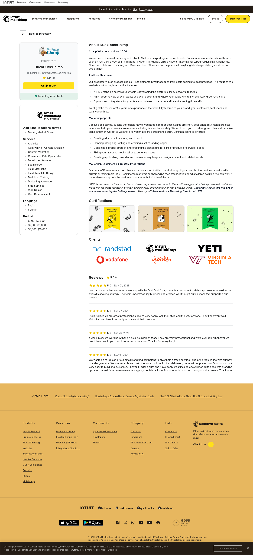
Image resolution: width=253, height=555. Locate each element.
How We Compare (32, 459)
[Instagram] (133, 523)
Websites (27, 448)
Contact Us (171, 431)
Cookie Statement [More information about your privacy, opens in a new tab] (109, 549)
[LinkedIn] (141, 523)
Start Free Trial (238, 19)
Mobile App (29, 481)
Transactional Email (33, 454)
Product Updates (32, 437)
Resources (94, 19)
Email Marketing (31, 442)
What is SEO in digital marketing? (72, 396)
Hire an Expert (172, 437)
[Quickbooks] (50, 2)
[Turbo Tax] (21, 2)
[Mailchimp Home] (15, 19)
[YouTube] (149, 523)
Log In (215, 19)
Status (26, 476)
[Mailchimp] (63, 2)
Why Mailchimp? (31, 431)
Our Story (136, 431)
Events (96, 442)
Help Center (171, 442)
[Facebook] (117, 523)
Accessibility (137, 454)
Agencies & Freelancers (105, 431)
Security (27, 470)
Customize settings (228, 548)
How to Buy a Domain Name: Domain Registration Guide (124, 396)
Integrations (72, 19)
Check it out (200, 444)
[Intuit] (8, 2)
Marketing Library (65, 431)
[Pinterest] (158, 523)
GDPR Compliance (32, 465)
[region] (126, 548)
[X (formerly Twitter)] (125, 523)
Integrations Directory (68, 448)
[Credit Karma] (35, 2)
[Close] (247, 548)
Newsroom (136, 437)
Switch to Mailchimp (120, 19)
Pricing (141, 19)
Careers (135, 448)
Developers (99, 437)
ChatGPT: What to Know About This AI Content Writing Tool (191, 396)
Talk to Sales (171, 448)
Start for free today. (143, 9)
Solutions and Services (44, 19)
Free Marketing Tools (67, 437)
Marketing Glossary (66, 442)
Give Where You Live (141, 442)
